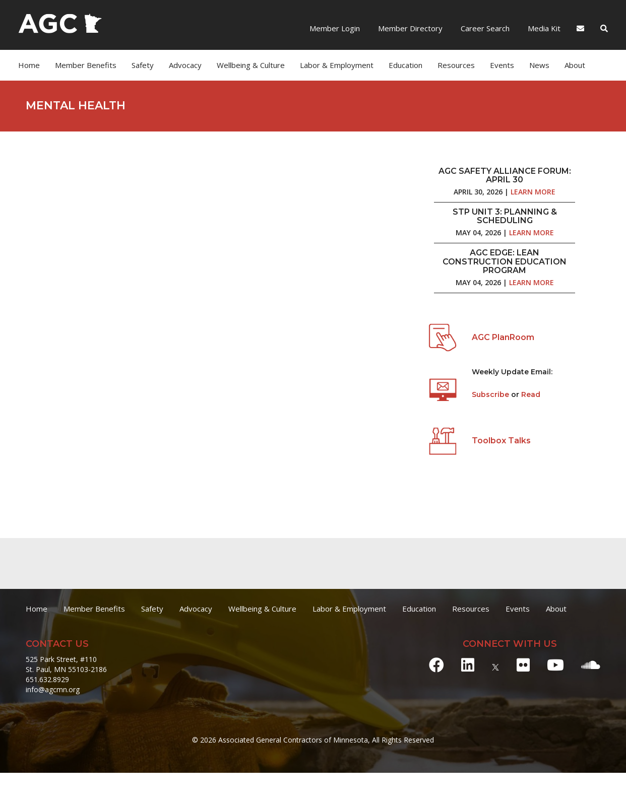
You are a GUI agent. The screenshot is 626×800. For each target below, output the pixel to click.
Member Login (334, 28)
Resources (456, 65)
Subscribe (491, 394)
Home (29, 65)
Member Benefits (85, 65)
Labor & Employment (336, 65)
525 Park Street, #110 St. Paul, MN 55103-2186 (66, 664)
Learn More (533, 191)
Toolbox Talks (501, 440)
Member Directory (409, 28)
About (575, 65)
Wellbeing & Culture (251, 65)
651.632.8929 (47, 679)
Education (405, 65)
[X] (495, 664)
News (539, 65)
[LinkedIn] (467, 664)
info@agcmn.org (53, 689)
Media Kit (543, 28)
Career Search (484, 28)
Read (530, 394)
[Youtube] (555, 664)
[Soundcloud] (590, 664)
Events (502, 65)
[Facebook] (436, 664)
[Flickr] (523, 664)
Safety (143, 65)
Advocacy (185, 65)
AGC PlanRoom (503, 337)
